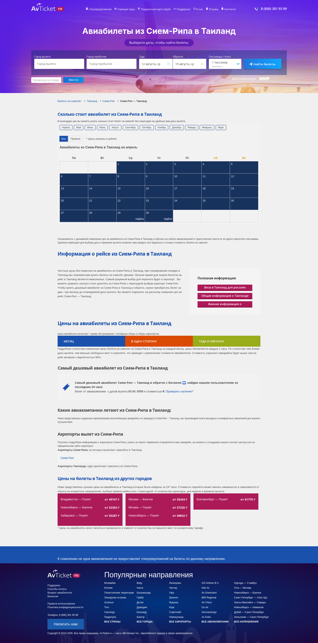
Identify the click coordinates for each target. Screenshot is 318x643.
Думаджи (142, 607)
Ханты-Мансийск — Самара (250, 602)
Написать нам (65, 624)
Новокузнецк (176, 616)
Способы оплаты (57, 588)
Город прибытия (96, 57)
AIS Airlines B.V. (210, 582)
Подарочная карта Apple (155, 9)
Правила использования (61, 603)
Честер (173, 587)
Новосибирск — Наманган (248, 607)
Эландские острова (115, 597)
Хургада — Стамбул (245, 582)
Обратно (178, 57)
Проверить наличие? (179, 391)
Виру (139, 582)
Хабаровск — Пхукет (74, 515)
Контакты (228, 9)
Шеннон (173, 597)
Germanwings (209, 612)
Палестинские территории (119, 592)
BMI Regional (209, 597)
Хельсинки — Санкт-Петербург (251, 616)
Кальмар (142, 612)
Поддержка (183, 9)
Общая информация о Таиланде (225, 295)
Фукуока (173, 602)
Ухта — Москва (242, 587)
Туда (141, 57)
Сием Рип (67, 457)
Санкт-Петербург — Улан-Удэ (250, 597)
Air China (207, 602)
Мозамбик (110, 582)
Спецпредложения (101, 9)
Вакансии (52, 596)
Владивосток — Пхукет (76, 499)
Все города (145, 621)
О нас (198, 9)
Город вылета (42, 57)
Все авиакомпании (215, 621)
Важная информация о (225, 304)
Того (106, 607)
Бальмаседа (144, 592)
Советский (175, 612)
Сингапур (109, 612)
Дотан (140, 602)
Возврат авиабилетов (59, 592)
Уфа (171, 592)
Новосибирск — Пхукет (144, 515)
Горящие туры (126, 9)
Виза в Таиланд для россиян (225, 287)
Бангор (141, 616)
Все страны (112, 621)
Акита (140, 587)
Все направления (246, 621)
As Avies (206, 616)
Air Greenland (209, 592)
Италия (108, 587)
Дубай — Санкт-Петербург (249, 612)
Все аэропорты (180, 621)
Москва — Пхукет (140, 507)
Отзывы (212, 9)
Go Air (205, 607)
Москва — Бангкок (141, 499)
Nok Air (205, 587)
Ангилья (108, 602)
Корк (171, 607)
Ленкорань (175, 582)
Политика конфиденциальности (65, 607)
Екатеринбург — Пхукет (212, 499)
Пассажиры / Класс (220, 57)
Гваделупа (110, 616)
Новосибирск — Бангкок (76, 507)
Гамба (140, 597)
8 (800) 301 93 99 (274, 9)
